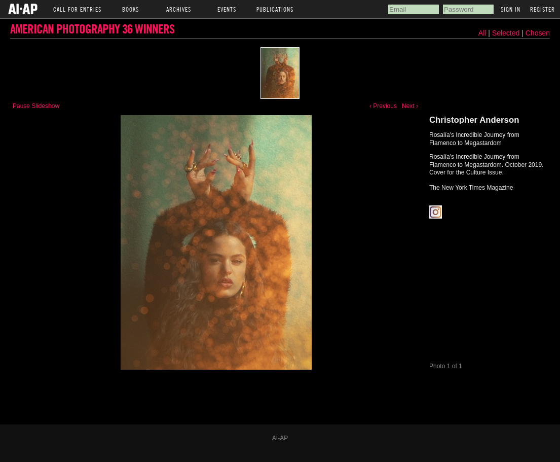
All (482, 33)
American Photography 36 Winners (92, 29)
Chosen (538, 33)
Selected (506, 33)
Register (542, 9)
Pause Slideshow (36, 106)
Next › (410, 106)
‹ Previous (383, 106)
